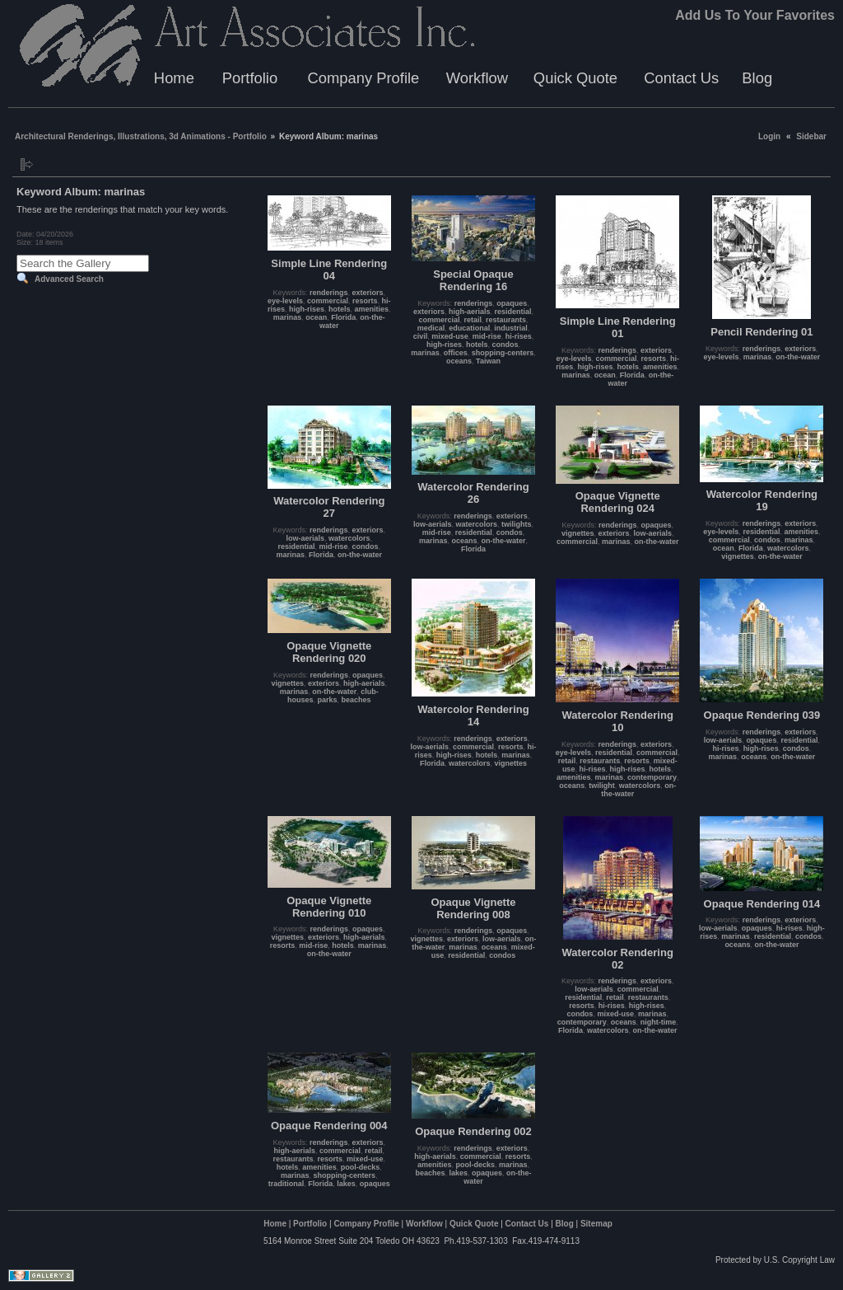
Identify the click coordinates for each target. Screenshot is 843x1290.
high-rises (306, 309)
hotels (339, 309)
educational (469, 328)
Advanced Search (69, 279)
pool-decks (360, 1167)
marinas (287, 317)
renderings (329, 292)
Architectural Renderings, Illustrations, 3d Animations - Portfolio (141, 136)
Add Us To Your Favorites (755, 15)
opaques (511, 303)
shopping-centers (503, 353)
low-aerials (305, 538)
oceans (459, 361)
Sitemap (596, 1223)
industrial (511, 328)
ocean (316, 317)
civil (420, 336)
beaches (356, 700)
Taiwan (488, 361)
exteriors (368, 292)
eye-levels (285, 301)
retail (472, 320)
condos (505, 344)
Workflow (477, 78)
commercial (327, 301)
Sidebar (811, 136)
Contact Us (681, 78)
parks (328, 700)
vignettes (577, 533)
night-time (658, 1022)
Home (174, 78)
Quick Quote (575, 78)
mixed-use (449, 336)
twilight (602, 785)
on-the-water (797, 357)
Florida (343, 317)
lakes (346, 1184)
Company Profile (363, 78)
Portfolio (249, 78)
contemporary (652, 777)
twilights (516, 524)
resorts (365, 301)
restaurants (506, 320)
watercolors (349, 538)
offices (456, 353)
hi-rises (518, 336)
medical (431, 328)
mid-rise (487, 336)
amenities (372, 309)
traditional (286, 1184)
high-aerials (470, 311)
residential (513, 311)
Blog (757, 78)
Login (769, 136)
